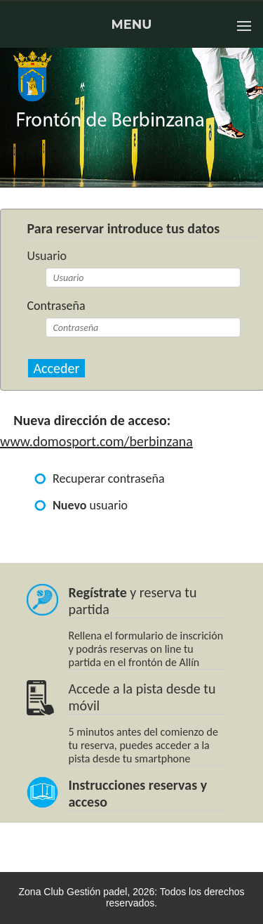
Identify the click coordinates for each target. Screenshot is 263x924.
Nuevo (70, 505)
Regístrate (98, 592)
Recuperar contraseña (109, 478)
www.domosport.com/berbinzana (96, 441)
